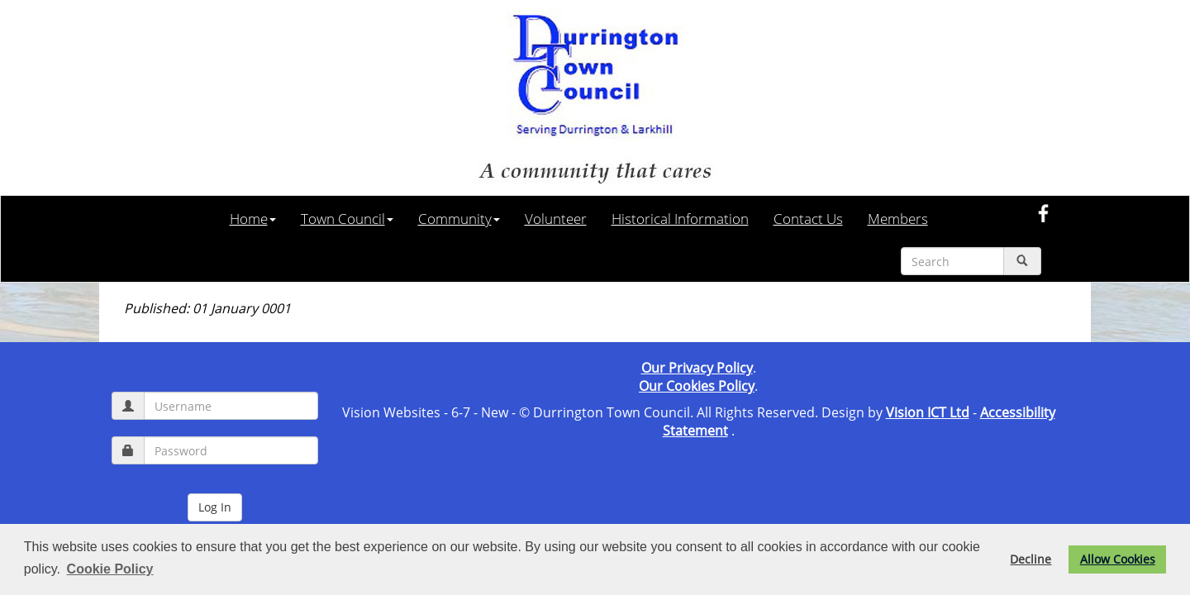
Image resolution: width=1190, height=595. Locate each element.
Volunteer (556, 218)
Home (253, 218)
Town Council (347, 218)
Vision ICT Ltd (927, 412)
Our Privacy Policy (697, 368)
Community (459, 218)
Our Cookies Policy (696, 386)
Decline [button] (1030, 559)
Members (898, 218)
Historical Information (680, 218)
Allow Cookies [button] (1117, 559)
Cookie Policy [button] (110, 569)
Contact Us (808, 218)
